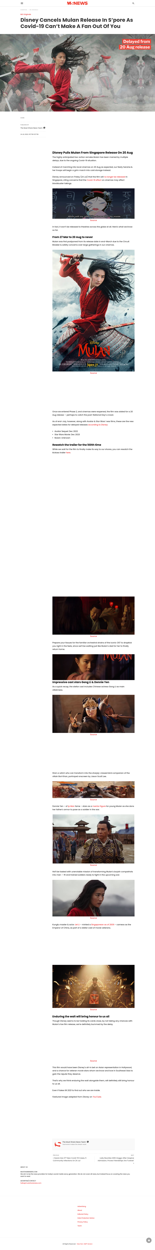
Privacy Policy (83, 1222)
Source (93, 220)
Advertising (82, 1206)
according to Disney (98, 424)
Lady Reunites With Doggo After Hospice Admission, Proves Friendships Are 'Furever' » (116, 1160)
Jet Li (77, 924)
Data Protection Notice (86, 1218)
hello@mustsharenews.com (30, 1183)
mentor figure (99, 806)
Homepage (23, 10)
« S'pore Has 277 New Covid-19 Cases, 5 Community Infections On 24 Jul (69, 1159)
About (80, 1210)
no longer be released (114, 176)
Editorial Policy (83, 1214)
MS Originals (34, 10)
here (68, 452)
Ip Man (71, 806)
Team (80, 1226)
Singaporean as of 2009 (102, 924)
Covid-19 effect (94, 180)
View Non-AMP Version (84, 1244)
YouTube (97, 1096)
